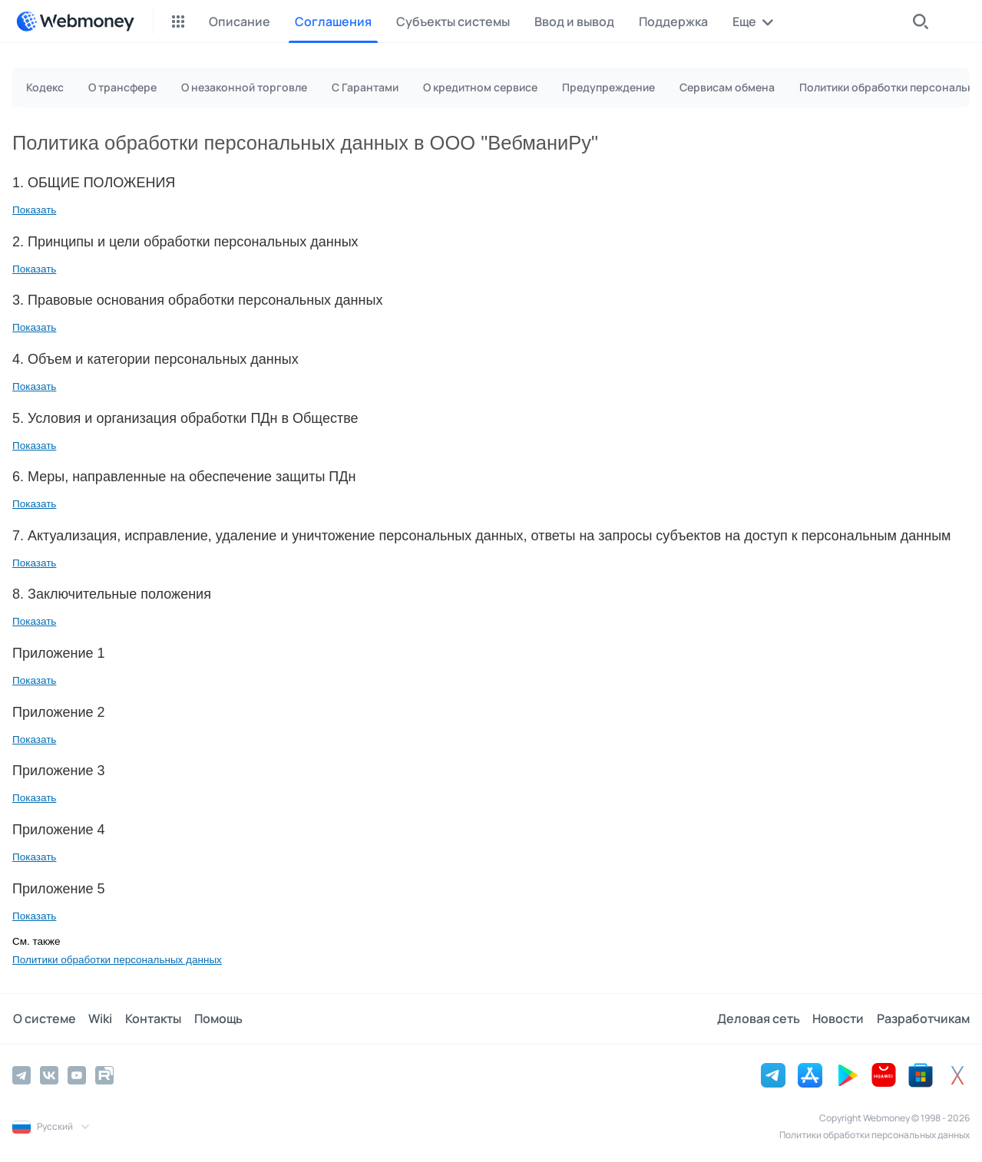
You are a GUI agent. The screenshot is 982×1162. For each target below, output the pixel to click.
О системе (43, 1018)
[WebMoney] (75, 21)
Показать (34, 210)
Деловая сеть (759, 1018)
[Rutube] (104, 1074)
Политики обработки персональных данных (117, 960)
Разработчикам (923, 1018)
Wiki (99, 1018)
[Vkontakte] (49, 1074)
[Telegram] (21, 1074)
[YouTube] (77, 1074)
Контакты (152, 1018)
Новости (839, 1018)
